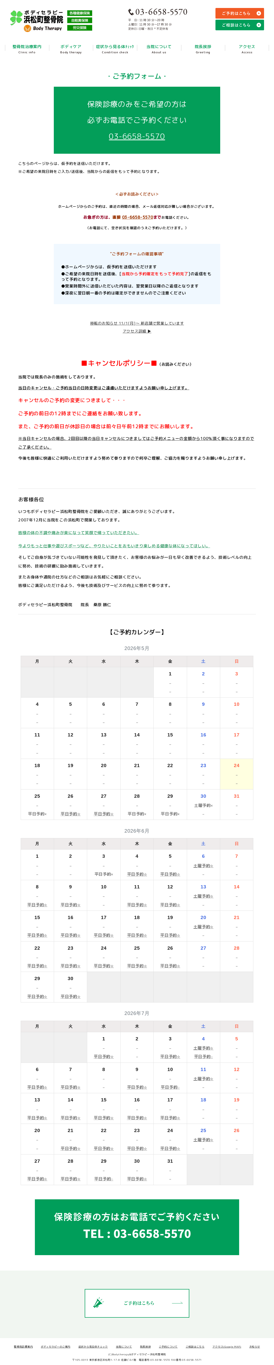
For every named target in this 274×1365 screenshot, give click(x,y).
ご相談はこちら (195, 1346)
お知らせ (254, 1346)
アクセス (247, 51)
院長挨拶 (203, 51)
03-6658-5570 (137, 136)
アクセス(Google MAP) (226, 1346)
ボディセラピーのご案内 (55, 1346)
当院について (159, 51)
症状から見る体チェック (93, 1346)
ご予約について (168, 1346)
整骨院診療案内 (23, 1346)
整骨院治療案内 (27, 51)
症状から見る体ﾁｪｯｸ (115, 51)
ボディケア (71, 51)
